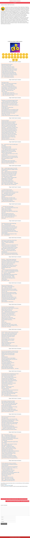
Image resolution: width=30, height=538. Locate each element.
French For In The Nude (5, 337)
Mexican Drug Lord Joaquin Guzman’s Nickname (9, 134)
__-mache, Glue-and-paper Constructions (8, 85)
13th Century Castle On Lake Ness (7, 384)
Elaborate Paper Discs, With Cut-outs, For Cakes (9, 324)
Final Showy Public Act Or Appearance (8, 378)
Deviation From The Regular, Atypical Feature (9, 409)
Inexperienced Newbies (5, 120)
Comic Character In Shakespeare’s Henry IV (8, 452)
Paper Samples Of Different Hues (7, 445)
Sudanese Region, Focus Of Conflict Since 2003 (9, 88)
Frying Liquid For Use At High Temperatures (8, 312)
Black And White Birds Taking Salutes (7, 367)
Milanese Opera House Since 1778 (7, 309)
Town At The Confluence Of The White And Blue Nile (10, 157)
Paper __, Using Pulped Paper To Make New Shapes (10, 254)
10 (3, 57)
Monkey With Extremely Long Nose (7, 64)
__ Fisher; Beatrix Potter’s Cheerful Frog (8, 92)
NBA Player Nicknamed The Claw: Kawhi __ (8, 139)
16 (20, 57)
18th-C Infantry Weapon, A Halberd (7, 434)
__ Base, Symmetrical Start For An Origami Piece (9, 101)
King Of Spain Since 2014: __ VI (7, 424)
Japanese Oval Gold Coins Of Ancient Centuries (9, 429)
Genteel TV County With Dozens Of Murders (8, 447)
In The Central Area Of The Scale (7, 454)
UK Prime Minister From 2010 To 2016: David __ (9, 126)
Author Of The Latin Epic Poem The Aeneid (8, 416)
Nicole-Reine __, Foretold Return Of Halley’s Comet (10, 127)
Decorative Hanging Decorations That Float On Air (9, 359)
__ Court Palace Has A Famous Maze (7, 206)
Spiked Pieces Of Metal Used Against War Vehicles (10, 392)
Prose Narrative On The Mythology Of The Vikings (9, 406)
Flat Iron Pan (4, 212)
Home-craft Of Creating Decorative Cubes (8, 229)
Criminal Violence (4, 279)
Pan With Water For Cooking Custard (7, 107)
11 (6, 57)
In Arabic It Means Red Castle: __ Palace (8, 276)
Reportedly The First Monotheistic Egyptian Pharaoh (10, 100)
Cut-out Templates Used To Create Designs (8, 160)
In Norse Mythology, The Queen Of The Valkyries (9, 456)
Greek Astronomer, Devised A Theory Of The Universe (10, 308)
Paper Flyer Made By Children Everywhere (8, 402)
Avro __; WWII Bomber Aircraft (6, 224)
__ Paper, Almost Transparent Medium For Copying (10, 247)
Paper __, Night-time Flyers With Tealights (8, 479)
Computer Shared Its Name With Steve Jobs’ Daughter (10, 115)
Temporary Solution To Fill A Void (7, 310)
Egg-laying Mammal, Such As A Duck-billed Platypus (10, 110)
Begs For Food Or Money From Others (8, 411)
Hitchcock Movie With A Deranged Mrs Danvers (9, 128)
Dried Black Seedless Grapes (6, 267)
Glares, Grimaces (4, 91)
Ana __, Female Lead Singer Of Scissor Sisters (9, 377)
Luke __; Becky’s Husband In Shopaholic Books (9, 177)
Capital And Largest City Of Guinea (7, 366)
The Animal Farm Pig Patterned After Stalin (8, 299)
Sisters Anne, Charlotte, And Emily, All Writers (9, 125)
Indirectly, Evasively (5, 106)
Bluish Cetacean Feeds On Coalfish (7, 158)
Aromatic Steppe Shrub (5, 108)
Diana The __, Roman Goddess (6, 387)
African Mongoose (4, 251)
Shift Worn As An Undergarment (7, 361)
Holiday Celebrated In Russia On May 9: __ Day (9, 132)
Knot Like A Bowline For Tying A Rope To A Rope (9, 70)
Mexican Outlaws (4, 300)
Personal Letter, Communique (6, 326)
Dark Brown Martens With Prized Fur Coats (8, 89)
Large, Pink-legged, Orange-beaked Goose (8, 214)
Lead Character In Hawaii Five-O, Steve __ (8, 66)
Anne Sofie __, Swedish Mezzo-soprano (8, 446)
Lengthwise (3, 159)
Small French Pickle (5, 341)
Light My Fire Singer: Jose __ (6, 344)
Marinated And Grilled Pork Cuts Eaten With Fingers (10, 102)
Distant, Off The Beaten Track (6, 394)
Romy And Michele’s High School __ (7, 319)
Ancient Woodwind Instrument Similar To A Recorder (10, 231)
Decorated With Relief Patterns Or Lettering (8, 150)
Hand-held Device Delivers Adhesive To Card (9, 182)
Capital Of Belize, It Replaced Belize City (8, 286)
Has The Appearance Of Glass (6, 146)
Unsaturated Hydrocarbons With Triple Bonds (9, 133)
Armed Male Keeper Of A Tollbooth (7, 176)
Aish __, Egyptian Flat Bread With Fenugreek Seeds (10, 441)
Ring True (3, 268)
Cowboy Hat (3, 243)
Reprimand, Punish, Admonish (6, 474)
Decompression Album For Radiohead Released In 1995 (10, 472)
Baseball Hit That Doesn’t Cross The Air (8, 386)
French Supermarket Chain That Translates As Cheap (10, 109)
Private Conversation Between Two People (8, 225)
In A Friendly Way (4, 440)
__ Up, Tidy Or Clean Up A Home (7, 189)
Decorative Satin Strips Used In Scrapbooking (9, 121)
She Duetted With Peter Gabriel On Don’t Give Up (9, 265)
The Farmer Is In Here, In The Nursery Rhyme (9, 175)
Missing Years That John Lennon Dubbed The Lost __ (10, 325)
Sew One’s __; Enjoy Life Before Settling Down (9, 259)
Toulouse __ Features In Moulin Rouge (8, 242)
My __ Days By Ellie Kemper (6, 273)
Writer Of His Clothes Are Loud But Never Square (9, 103)
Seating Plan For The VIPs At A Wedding (8, 275)
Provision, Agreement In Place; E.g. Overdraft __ (9, 463)
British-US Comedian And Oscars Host (8, 213)
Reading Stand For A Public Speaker (7, 178)
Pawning (3, 355)
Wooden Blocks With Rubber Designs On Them (9, 297)
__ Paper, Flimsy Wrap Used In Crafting (8, 95)
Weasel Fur (3, 196)
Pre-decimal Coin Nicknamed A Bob (7, 439)
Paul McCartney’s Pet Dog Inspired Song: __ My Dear (10, 420)
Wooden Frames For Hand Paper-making (8, 353)
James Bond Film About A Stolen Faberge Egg (9, 223)
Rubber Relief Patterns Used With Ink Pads (8, 197)
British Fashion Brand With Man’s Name (8, 473)
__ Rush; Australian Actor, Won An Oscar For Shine (10, 153)
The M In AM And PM (5, 465)
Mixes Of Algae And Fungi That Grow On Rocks (9, 248)
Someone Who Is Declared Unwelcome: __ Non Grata (10, 368)
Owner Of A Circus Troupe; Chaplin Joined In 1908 (9, 403)
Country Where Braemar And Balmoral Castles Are (9, 464)
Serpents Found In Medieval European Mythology (9, 124)
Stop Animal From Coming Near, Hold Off (8, 336)
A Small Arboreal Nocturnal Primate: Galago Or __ (9, 298)
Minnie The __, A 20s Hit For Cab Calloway (8, 249)
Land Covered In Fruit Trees (6, 316)
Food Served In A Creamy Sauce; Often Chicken (9, 240)
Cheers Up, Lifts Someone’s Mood (7, 285)
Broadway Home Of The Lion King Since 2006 (9, 151)
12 (9, 57)
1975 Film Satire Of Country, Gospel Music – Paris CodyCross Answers (18, 501)
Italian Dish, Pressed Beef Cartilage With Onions (9, 161)
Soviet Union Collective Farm (6, 323)
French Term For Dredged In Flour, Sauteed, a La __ (10, 467)
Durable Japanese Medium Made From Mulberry (9, 334)
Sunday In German (4, 170)
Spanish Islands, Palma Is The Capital (7, 478)
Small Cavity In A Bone (5, 82)
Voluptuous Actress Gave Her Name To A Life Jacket (10, 352)
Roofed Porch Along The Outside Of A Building (9, 292)
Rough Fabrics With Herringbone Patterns (8, 201)
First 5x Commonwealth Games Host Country (9, 230)
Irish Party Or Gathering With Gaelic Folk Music (9, 131)
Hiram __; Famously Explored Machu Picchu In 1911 (10, 207)
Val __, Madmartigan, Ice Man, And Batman (8, 193)
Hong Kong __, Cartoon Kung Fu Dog (7, 90)
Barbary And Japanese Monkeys (7, 152)
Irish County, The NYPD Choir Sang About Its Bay (9, 423)
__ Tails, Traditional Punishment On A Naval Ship (9, 149)
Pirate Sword (4, 218)
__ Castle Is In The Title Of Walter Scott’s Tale (9, 250)
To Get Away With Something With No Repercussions (10, 438)
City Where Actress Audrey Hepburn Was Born (9, 379)
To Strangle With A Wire (5, 388)
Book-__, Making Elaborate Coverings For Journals (10, 311)
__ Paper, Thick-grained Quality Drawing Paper (9, 404)
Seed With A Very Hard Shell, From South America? (10, 410)
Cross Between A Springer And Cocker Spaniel (9, 260)
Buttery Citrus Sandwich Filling (6, 65)
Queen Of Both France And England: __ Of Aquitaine (10, 183)
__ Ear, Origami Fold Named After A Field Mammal (9, 427)
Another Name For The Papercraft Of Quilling (9, 455)
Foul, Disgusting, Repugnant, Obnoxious (8, 362)
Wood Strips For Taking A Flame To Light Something (10, 422)
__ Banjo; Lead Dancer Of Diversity (7, 200)
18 (26, 57)
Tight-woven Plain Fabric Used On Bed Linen (9, 315)
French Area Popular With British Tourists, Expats (9, 293)
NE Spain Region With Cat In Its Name (8, 71)
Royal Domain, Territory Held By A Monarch (8, 335)
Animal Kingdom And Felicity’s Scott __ (8, 449)
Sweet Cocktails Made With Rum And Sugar (8, 393)
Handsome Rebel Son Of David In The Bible (8, 318)
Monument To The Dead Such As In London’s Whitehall (10, 261)
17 (23, 57)
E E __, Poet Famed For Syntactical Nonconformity (9, 395)
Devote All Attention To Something (7, 179)
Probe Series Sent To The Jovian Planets (8, 354)
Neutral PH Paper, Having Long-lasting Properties (9, 380)
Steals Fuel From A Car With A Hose (7, 317)
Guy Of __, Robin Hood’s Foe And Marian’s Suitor (9, 333)
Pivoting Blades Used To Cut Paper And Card (9, 266)
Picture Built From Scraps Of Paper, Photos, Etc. (9, 215)
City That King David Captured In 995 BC (8, 67)
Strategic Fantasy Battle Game (6, 343)
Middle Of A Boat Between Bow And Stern (8, 342)
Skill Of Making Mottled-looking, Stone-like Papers (9, 274)
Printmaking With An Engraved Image (7, 471)
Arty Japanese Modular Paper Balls (7, 391)
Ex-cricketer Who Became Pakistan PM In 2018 (9, 73)
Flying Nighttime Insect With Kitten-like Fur (8, 480)
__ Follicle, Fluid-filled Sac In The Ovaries (8, 470)
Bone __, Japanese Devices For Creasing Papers (9, 171)
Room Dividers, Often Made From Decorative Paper (10, 211)
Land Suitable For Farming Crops (7, 195)
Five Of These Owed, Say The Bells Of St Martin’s (9, 74)
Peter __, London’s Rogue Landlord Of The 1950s (9, 168)
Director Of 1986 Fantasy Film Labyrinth (8, 340)
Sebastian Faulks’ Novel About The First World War (10, 466)
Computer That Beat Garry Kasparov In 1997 (9, 453)
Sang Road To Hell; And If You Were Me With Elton (9, 290)
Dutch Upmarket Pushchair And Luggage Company (10, 169)
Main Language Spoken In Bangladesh (8, 241)
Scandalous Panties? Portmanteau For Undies (9, 448)
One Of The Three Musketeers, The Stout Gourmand (10, 351)
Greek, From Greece (5, 385)
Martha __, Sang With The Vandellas (7, 84)
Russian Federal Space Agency (6, 405)
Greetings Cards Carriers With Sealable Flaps (9, 72)
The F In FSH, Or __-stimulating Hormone (8, 272)
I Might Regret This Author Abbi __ (7, 294)
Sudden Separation (5, 232)
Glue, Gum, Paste (4, 291)
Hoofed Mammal (4, 442)
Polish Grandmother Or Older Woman (7, 301)
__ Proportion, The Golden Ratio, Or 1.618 (8, 428)
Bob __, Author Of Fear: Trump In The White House (10, 144)
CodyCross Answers (8, 485)
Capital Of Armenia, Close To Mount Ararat (8, 135)
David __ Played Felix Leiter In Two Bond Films (9, 184)
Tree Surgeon (4, 145)
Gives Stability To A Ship (5, 280)
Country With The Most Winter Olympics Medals (9, 83)
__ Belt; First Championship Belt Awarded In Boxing (10, 269)
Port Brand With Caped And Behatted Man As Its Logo (10, 373)
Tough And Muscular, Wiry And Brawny (8, 421)
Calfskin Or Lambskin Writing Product (7, 194)
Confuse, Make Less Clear (6, 114)
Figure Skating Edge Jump (6, 360)
